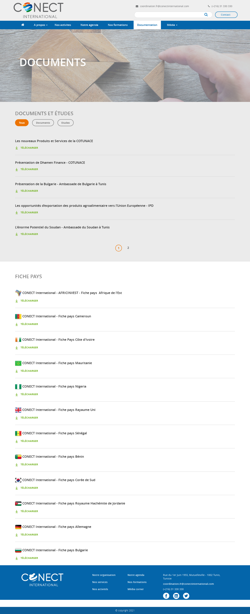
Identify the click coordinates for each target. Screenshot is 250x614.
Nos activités (100, 589)
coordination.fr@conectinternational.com (164, 6)
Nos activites (63, 25)
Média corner (136, 589)
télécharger (26, 147)
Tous (22, 122)
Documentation (147, 25)
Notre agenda (89, 25)
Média (172, 25)
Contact (225, 14)
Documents (43, 122)
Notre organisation (104, 575)
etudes (65, 122)
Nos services (100, 582)
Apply (209, 14)
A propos (41, 25)
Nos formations (118, 25)
